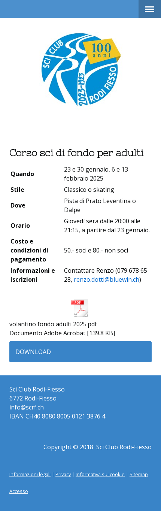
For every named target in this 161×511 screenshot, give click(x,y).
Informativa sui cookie (100, 474)
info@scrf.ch (26, 407)
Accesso (18, 491)
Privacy (63, 474)
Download (33, 352)
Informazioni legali (30, 474)
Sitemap (139, 474)
